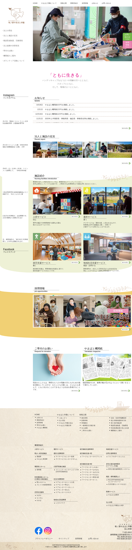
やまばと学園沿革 (65, 425)
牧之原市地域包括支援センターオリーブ (116, 481)
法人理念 (62, 420)
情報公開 (63, 3)
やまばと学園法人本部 (116, 505)
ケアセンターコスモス (63, 492)
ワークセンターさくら (89, 480)
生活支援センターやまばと (117, 484)
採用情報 (127, 44)
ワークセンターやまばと (90, 475)
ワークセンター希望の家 (90, 477)
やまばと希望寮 (42, 459)
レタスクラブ (60, 503)
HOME (35, 3)
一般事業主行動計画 (88, 425)
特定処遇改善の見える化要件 (121, 428)
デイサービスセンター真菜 (65, 456)
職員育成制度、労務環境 (119, 425)
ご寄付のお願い (86, 430)
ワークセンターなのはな (90, 470)
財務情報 (84, 420)
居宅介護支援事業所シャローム (119, 469)
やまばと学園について (49, 3)
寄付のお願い (41, 425)
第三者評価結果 (116, 423)
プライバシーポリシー (44, 539)
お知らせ (95, 3)
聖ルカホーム (41, 482)
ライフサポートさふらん (116, 456)
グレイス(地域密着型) (44, 485)
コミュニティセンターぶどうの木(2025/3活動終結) (67, 470)
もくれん (40, 498)
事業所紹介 (74, 3)
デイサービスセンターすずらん (66, 459)
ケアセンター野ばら (63, 485)
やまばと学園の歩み (66, 423)
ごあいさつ (63, 418)
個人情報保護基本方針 (118, 420)
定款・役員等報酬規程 (118, 418)
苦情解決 (84, 423)
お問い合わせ (127, 37)
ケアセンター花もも (63, 490)
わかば (39, 500)
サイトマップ (64, 539)
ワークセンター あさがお (90, 472)
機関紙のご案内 (116, 430)
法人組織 (84, 428)
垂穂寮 (39, 456)
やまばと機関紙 (42, 428)
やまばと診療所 (113, 495)
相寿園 (39, 470)
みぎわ (39, 495)
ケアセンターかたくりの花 (65, 482)
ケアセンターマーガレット (65, 487)
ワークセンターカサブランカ (92, 456)
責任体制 (84, 418)
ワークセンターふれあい (90, 467)
